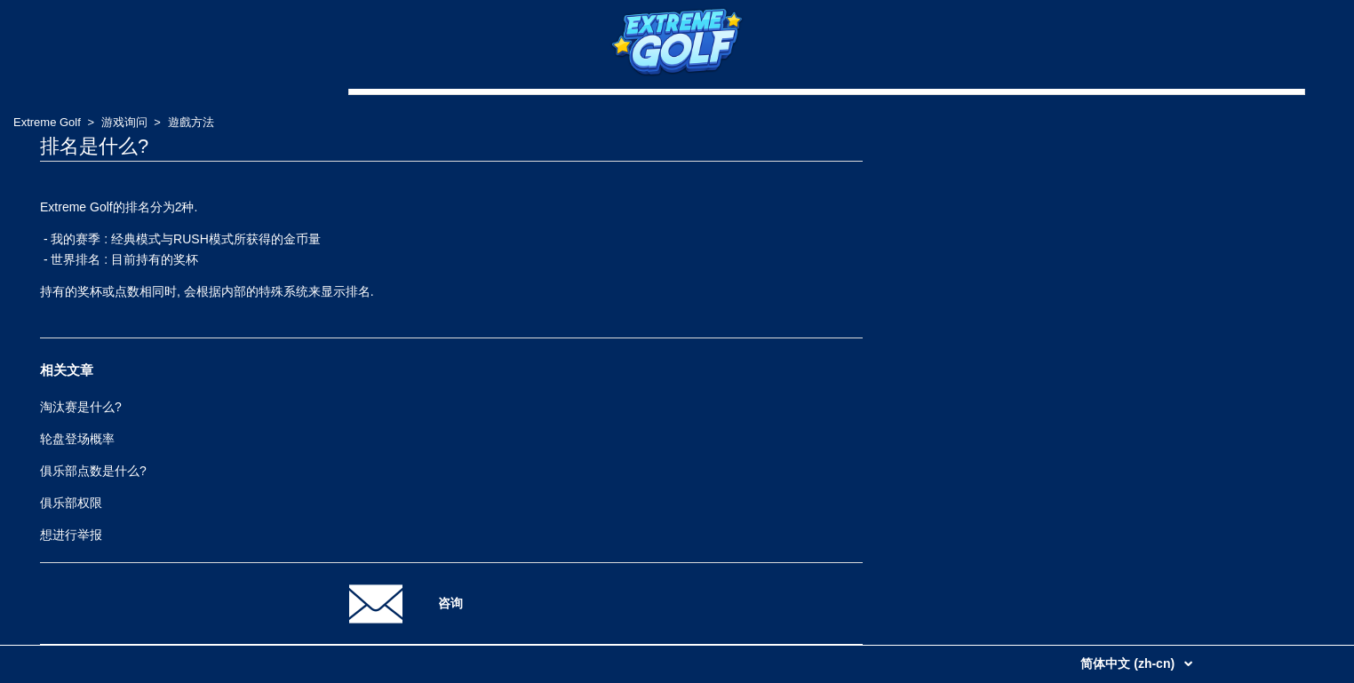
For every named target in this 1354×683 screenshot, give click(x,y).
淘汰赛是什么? (81, 407)
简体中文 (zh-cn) (1129, 663)
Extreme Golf (47, 122)
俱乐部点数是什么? (93, 471)
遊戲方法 (191, 122)
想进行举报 (71, 535)
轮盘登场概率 (77, 439)
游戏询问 (124, 122)
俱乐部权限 (71, 503)
